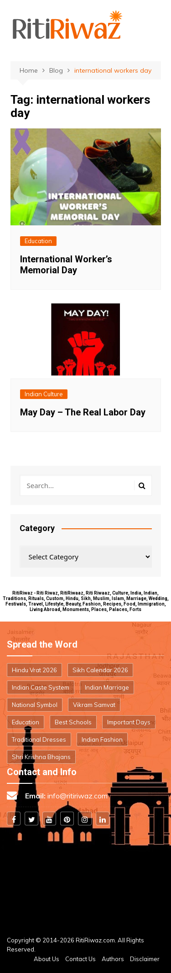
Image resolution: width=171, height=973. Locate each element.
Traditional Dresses (39, 739)
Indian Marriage (107, 687)
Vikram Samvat (94, 704)
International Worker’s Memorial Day (66, 265)
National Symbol (34, 704)
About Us (46, 958)
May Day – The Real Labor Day (82, 412)
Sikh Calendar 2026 (100, 670)
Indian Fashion (102, 739)
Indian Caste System (40, 687)
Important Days (128, 722)
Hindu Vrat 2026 (34, 670)
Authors (113, 958)
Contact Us (80, 958)
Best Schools (73, 722)
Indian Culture (44, 394)
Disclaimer (145, 958)
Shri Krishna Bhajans (41, 756)
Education (38, 241)
